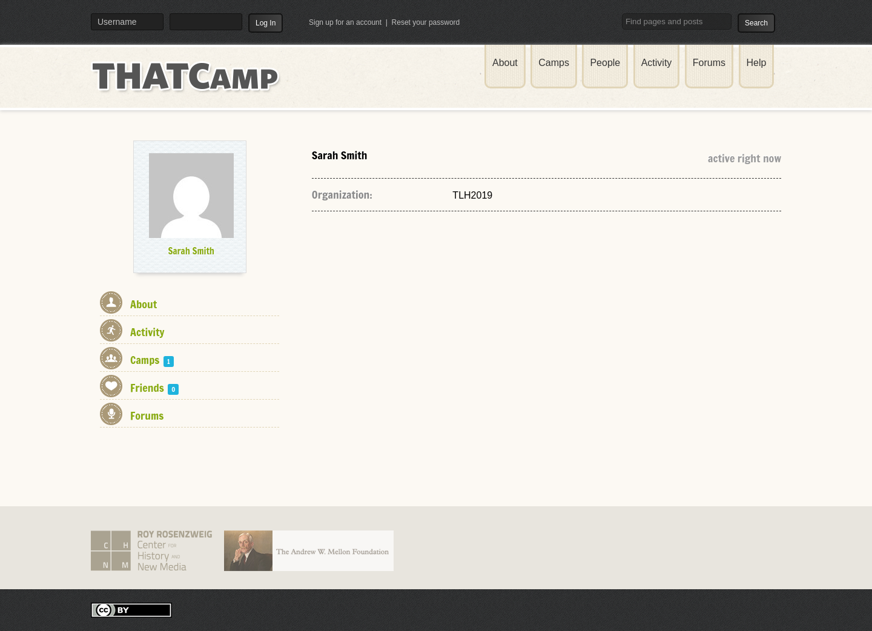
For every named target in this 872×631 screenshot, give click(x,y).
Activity (656, 63)
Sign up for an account (345, 22)
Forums (709, 63)
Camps (553, 63)
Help (757, 63)
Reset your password (426, 22)
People (605, 63)
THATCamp (188, 83)
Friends (154, 387)
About (505, 63)
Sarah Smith (191, 251)
